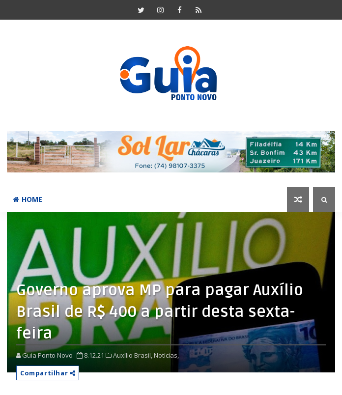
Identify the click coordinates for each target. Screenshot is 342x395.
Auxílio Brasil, (132, 355)
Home (27, 199)
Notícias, (166, 355)
